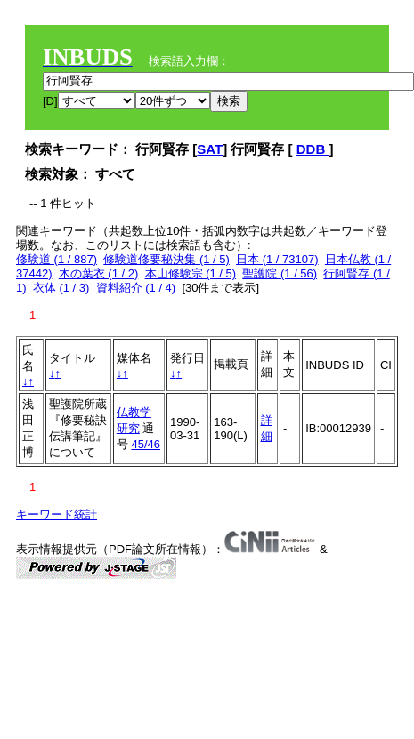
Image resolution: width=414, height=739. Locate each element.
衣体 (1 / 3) (61, 287)
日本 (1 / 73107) (277, 259)
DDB (312, 149)
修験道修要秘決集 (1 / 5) (166, 259)
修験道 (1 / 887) (56, 259)
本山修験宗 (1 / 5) (191, 273)
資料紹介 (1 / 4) (136, 287)
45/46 (145, 444)
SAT (210, 149)
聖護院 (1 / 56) (279, 273)
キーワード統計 (56, 514)
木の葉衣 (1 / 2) (99, 273)
